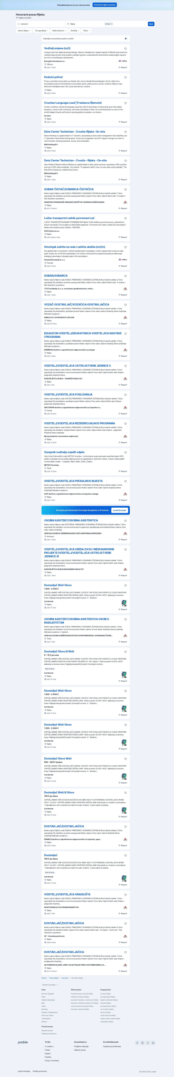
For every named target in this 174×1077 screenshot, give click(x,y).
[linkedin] (153, 1043)
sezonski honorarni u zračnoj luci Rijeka (84, 1000)
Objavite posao (80, 1050)
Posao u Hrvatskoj (52, 1060)
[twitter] (148, 1043)
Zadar (44, 1006)
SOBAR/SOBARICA (56, 275)
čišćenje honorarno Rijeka (80, 997)
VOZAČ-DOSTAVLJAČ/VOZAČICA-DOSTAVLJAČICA (76, 304)
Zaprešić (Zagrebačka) (49, 1012)
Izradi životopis (119, 510)
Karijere (48, 1053)
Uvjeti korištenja (24, 1071)
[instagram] (142, 1043)
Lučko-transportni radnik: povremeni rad (69, 218)
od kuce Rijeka (105, 1012)
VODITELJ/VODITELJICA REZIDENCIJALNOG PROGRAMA (79, 423)
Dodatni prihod (53, 77)
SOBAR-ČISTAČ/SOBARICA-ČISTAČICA (69, 189)
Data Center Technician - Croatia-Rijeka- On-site (74, 131)
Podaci (47, 1050)
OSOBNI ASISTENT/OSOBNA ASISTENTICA (71, 520)
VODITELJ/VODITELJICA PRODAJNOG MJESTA (73, 481)
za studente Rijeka (107, 1009)
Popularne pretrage (50, 985)
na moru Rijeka (105, 994)
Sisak (43, 997)
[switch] (126, 38)
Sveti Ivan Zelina (47, 1015)
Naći (151, 24)
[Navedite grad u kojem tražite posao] (90, 24)
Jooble (153, 1072)
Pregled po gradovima (49, 1034)
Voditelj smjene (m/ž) (57, 48)
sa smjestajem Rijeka (107, 997)
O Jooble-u (49, 1046)
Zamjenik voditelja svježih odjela (64, 452)
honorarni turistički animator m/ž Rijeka (84, 1003)
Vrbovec (44, 1022)
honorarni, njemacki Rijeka (80, 1009)
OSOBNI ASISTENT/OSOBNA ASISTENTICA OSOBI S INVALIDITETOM (76, 620)
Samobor (45, 1009)
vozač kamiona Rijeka (108, 1015)
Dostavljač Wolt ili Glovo (59, 792)
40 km (109, 24)
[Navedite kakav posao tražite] (40, 24)
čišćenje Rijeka (105, 1003)
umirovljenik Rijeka (106, 1022)
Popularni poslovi (47, 1030)
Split (43, 1003)
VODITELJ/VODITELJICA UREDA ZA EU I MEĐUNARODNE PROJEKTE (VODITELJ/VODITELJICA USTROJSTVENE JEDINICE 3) (79, 553)
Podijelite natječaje (81, 1046)
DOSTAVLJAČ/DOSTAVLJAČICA (64, 826)
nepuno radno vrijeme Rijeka (110, 1018)
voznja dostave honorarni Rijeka (82, 1006)
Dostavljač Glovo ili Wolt (59, 651)
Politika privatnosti (40, 1071)
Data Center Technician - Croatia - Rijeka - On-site (75, 160)
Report (122, 67)
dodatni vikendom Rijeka (109, 1000)
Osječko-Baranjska (48, 1000)
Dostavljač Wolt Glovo (58, 585)
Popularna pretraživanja (112, 1046)
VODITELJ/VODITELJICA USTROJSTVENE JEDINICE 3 (77, 365)
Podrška (48, 1057)
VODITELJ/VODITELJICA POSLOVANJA (68, 394)
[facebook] (137, 1043)
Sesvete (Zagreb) (48, 994)
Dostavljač (50, 855)
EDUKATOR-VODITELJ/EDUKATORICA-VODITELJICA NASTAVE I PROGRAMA (83, 335)
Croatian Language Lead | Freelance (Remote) (73, 102)
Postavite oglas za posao (104, 5)
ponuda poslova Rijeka (108, 1006)
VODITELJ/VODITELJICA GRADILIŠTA (67, 894)
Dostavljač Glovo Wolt (58, 758)
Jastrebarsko (46, 1018)
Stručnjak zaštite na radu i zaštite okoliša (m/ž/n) (74, 246)
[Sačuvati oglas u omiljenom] (125, 48)
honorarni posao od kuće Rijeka (82, 994)
